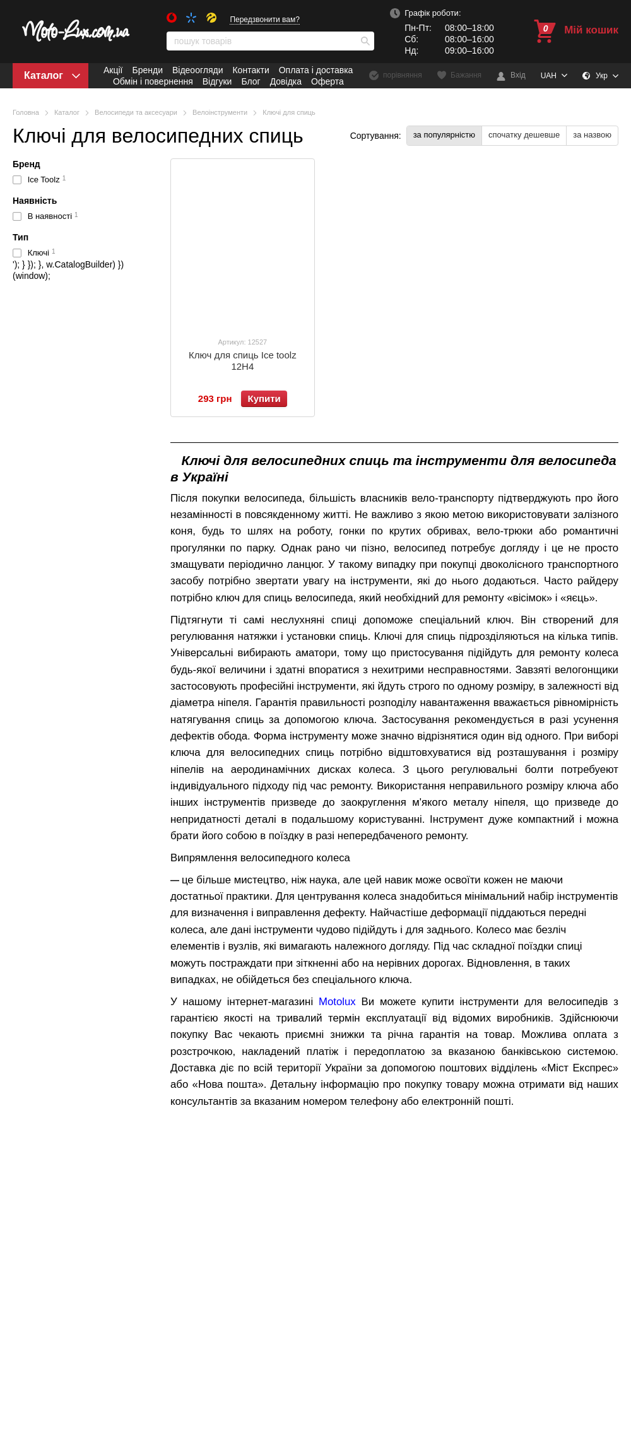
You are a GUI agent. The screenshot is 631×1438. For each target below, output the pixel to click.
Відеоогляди (197, 70)
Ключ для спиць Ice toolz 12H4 (243, 361)
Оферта (327, 81)
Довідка (286, 81)
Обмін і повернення (153, 81)
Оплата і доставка (316, 70)
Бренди (147, 70)
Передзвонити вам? (265, 19)
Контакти (250, 70)
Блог (250, 81)
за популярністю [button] (444, 134)
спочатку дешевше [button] (524, 134)
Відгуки (217, 81)
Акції (112, 70)
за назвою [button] (592, 134)
